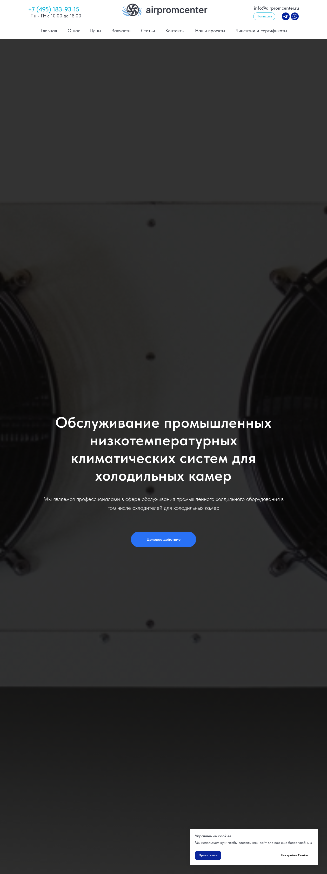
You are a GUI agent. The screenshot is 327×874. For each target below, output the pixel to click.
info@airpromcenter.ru (276, 8)
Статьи (148, 30)
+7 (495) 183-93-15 (53, 9)
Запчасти (121, 30)
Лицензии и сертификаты (261, 30)
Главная (49, 30)
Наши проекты (210, 30)
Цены (95, 30)
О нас (74, 30)
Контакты (174, 30)
